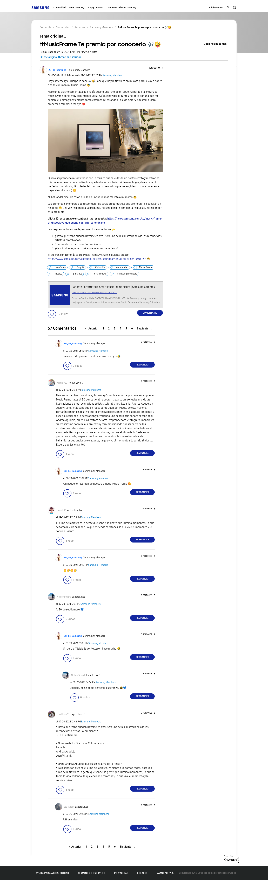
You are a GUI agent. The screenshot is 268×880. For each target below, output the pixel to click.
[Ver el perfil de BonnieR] (61, 510)
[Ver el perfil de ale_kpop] (69, 806)
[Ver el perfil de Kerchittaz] (62, 382)
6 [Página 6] (132, 328)
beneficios (60, 267)
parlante (77, 273)
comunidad (122, 267)
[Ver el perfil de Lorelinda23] (63, 714)
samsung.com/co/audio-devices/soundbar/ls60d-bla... (94, 293)
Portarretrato (99, 273)
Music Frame (145, 267)
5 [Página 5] (126, 328)
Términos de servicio (92, 873)
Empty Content (95, 7)
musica (58, 273)
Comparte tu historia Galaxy (121, 7)
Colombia (100, 267)
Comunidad (59, 7)
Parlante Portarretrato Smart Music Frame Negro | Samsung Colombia (114, 286)
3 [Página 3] (114, 328)
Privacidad (121, 873)
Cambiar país (165, 872)
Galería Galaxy (76, 7)
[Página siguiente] (145, 328)
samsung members (127, 273)
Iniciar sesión (216, 7)
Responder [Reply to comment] (142, 364)
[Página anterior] (93, 328)
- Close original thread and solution (61, 57)
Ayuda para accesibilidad (52, 873)
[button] (157, 68)
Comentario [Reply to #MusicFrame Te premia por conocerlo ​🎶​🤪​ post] (150, 312)
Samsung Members (112, 75)
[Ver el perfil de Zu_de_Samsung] (57, 70)
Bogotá (80, 267)
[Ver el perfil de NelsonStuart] (64, 596)
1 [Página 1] (103, 328)
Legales (142, 873)
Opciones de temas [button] (215, 43)
